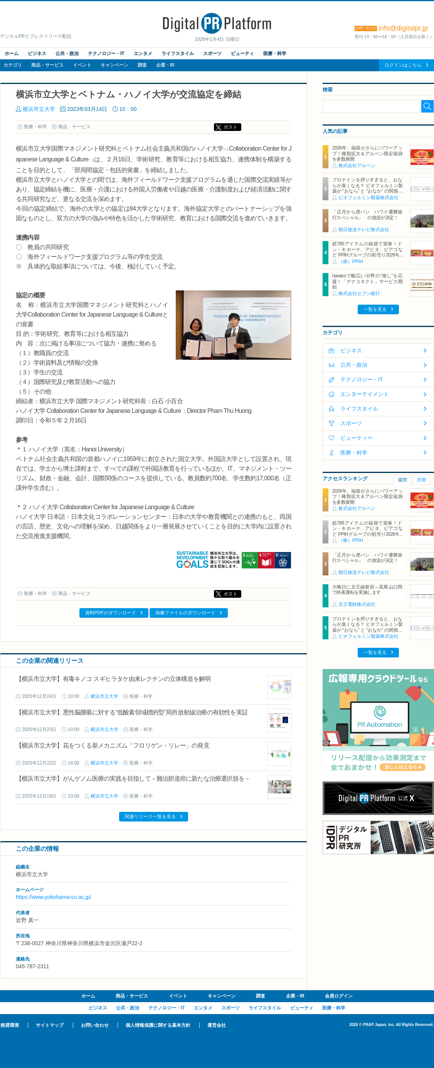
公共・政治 (67, 53)
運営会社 (216, 1025)
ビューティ (242, 53)
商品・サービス (47, 65)
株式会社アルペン (356, 165)
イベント (82, 65)
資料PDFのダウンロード (110, 612)
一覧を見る (375, 309)
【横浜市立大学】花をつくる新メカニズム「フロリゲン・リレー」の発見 (112, 745)
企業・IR (165, 65)
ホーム (12, 53)
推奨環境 (9, 1025)
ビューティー (356, 438)
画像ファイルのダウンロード (185, 612)
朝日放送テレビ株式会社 (363, 229)
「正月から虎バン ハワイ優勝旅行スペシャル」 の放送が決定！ (367, 214)
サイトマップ (50, 1025)
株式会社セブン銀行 (359, 293)
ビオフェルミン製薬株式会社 (368, 197)
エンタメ (143, 53)
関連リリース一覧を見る (150, 816)
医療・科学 (274, 53)
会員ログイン (339, 996)
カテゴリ (12, 65)
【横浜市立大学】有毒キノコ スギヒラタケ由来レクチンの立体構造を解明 (116, 679)
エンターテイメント (364, 394)
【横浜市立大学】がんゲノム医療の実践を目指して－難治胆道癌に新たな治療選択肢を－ (133, 778)
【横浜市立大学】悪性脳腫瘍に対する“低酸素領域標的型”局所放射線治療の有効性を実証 (132, 712)
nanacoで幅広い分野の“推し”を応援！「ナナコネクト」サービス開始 (367, 281)
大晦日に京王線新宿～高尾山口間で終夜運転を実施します (367, 589)
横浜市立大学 (39, 109)
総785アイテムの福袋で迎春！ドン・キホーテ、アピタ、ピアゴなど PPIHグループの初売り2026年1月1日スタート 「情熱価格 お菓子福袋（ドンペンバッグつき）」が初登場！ (367, 257)
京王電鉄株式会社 (356, 604)
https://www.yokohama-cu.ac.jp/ (53, 897)
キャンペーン (114, 65)
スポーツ (212, 53)
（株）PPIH (350, 261)
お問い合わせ (95, 1025)
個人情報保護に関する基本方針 (158, 1025)
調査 (142, 65)
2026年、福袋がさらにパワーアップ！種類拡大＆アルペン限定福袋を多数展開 (367, 153)
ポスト (230, 127)
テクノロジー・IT (106, 53)
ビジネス (37, 53)
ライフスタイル (177, 53)
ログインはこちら (403, 65)
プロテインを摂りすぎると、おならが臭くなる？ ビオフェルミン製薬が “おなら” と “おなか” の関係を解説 (367, 188)
